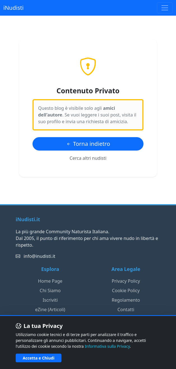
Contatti (125, 309)
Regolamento (126, 300)
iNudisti (13, 7)
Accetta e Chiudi (38, 358)
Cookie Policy (126, 290)
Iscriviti (50, 300)
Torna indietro (88, 143)
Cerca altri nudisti (88, 158)
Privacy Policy (126, 281)
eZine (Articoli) (50, 309)
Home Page (50, 281)
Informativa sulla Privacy (107, 346)
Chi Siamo (50, 290)
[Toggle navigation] (165, 7)
